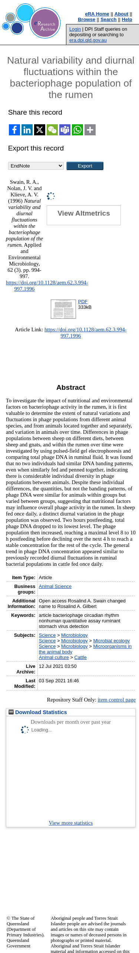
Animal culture (54, 657)
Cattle (81, 657)
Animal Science (55, 586)
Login (75, 29)
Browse (86, 19)
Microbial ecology (111, 640)
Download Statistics (38, 712)
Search (108, 19)
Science (47, 635)
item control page (116, 700)
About (122, 14)
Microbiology (74, 635)
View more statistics (71, 823)
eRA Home (97, 14)
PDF (83, 301)
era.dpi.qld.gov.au (88, 40)
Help (127, 19)
